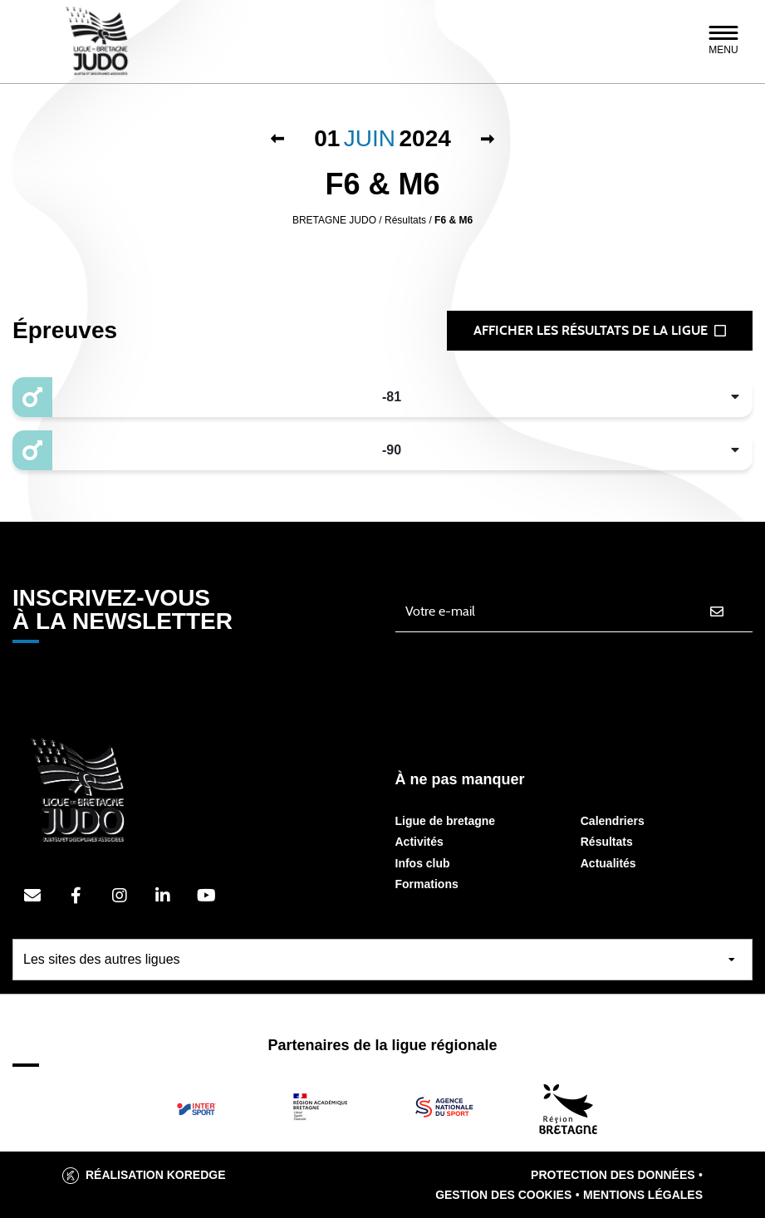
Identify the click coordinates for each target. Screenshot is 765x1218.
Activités (419, 841)
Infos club (422, 863)
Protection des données (613, 1174)
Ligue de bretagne (445, 821)
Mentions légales (643, 1194)
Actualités (608, 863)
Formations (427, 884)
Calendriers (613, 821)
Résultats (607, 841)
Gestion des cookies (503, 1194)
